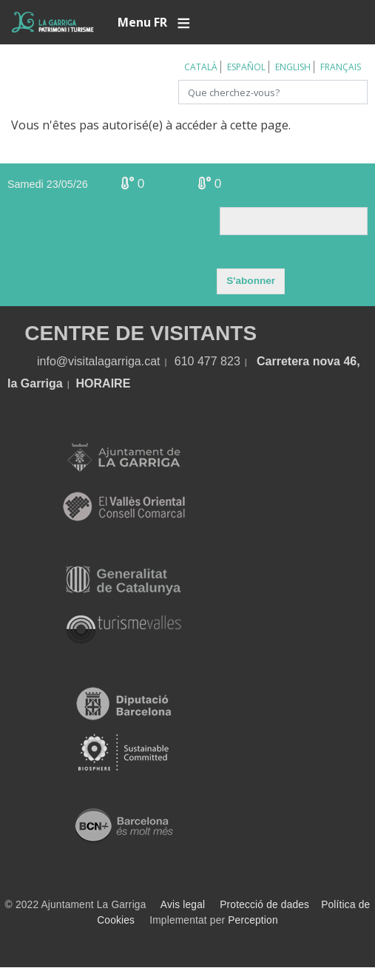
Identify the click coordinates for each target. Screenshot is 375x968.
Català (200, 67)
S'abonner (250, 280)
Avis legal (183, 904)
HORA (93, 383)
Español (246, 67)
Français (340, 67)
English (293, 67)
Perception (253, 920)
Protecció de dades (264, 904)
